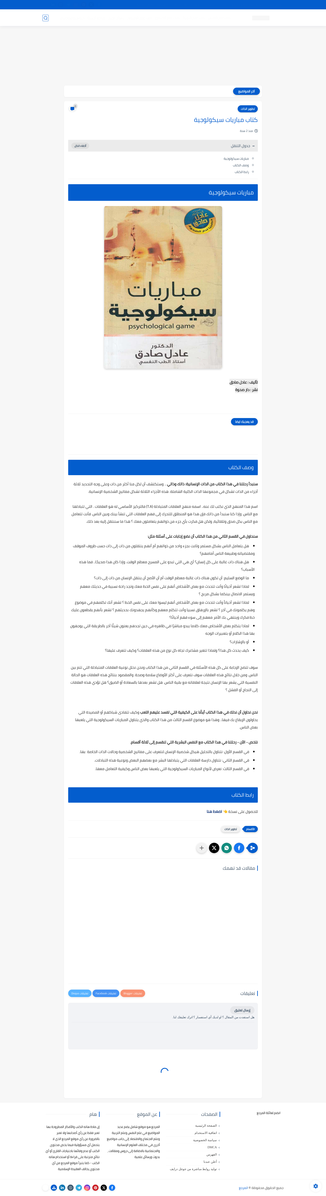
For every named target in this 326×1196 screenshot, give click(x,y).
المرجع (243, 1188)
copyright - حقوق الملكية (152, 4)
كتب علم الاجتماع (167, 18)
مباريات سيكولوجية (236, 159)
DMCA (212, 1147)
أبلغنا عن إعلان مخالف (186, 4)
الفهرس (211, 1154)
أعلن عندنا (210, 1161)
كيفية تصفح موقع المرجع (247, 4)
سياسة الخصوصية (205, 1140)
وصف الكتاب (241, 165)
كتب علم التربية (194, 18)
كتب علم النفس (219, 18)
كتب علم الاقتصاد (139, 18)
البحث (223, 4)
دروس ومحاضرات (71, 18)
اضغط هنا (214, 811)
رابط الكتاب (242, 172)
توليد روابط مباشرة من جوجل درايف (193, 1169)
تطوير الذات (248, 109)
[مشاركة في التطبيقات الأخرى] (201, 848)
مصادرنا (209, 4)
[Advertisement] (163, 56)
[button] (239, 848)
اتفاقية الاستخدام (206, 1133)
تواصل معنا (275, 4)
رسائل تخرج (116, 18)
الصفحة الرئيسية (206, 1125)
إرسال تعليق (242, 1010)
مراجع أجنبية (96, 18)
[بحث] (45, 18)
